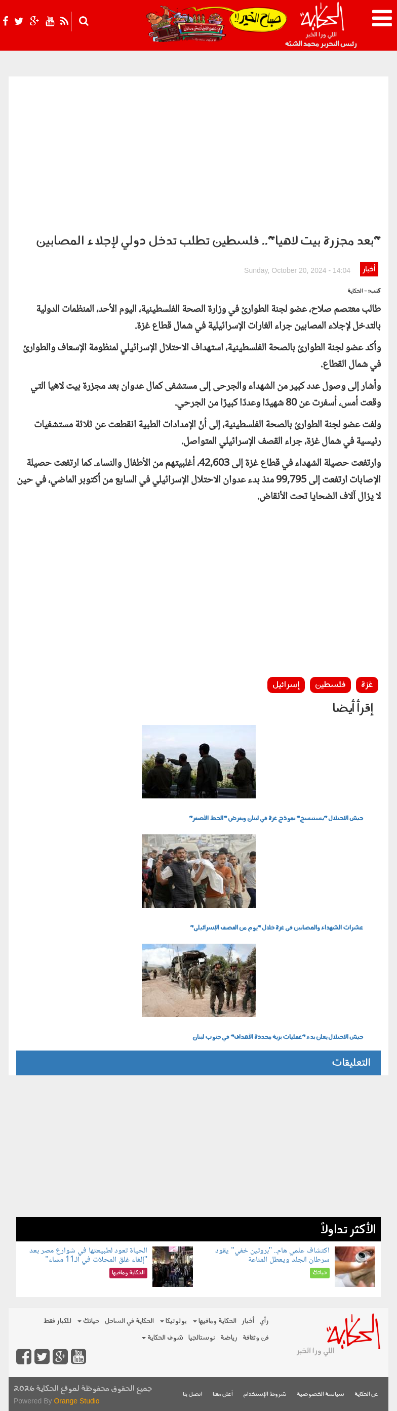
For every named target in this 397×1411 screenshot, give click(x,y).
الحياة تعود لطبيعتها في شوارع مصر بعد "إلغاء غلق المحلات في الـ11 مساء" (88, 1255)
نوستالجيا (201, 1338)
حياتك (88, 1321)
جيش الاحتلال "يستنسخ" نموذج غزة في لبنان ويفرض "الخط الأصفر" (276, 818)
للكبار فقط (57, 1321)
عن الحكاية (366, 1394)
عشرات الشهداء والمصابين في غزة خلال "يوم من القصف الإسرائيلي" (276, 928)
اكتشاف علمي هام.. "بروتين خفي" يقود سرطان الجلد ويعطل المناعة (272, 1255)
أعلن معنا (223, 1394)
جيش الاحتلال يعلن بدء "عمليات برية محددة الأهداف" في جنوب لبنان (277, 1037)
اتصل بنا (193, 1394)
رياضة (228, 1338)
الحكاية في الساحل (129, 1321)
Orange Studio (76, 1401)
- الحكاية (357, 291)
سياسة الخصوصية (320, 1394)
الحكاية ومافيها (214, 1321)
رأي (264, 1321)
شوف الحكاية (162, 1338)
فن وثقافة (256, 1338)
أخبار (369, 269)
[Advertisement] (198, 152)
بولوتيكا (173, 1321)
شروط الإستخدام (265, 1394)
